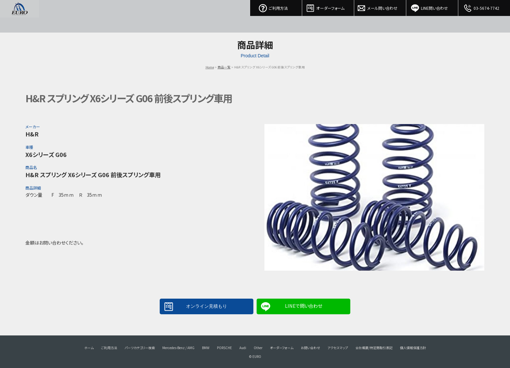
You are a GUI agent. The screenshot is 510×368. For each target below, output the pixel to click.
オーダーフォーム (328, 6)
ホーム (89, 347)
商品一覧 (224, 67)
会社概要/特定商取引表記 (374, 347)
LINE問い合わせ (432, 6)
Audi (242, 347)
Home (210, 67)
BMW (205, 347)
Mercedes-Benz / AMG (178, 347)
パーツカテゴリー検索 (140, 347)
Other (258, 347)
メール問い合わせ (380, 6)
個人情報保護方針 (413, 347)
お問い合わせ (310, 347)
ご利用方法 (276, 6)
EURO (19, 16)
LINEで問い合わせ (303, 305)
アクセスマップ (338, 347)
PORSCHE (224, 347)
